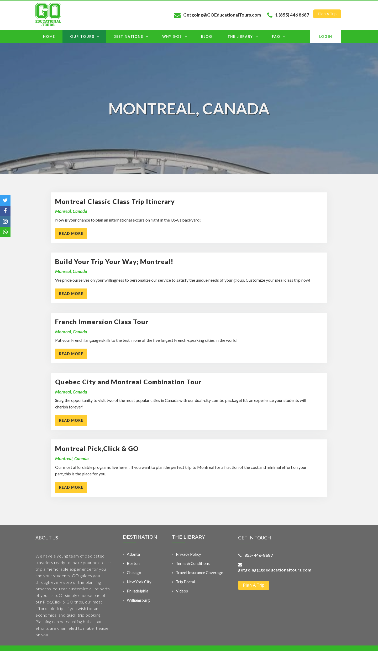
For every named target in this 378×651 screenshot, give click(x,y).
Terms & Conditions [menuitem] (193, 564)
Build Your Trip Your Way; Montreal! (114, 261)
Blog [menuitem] (206, 36)
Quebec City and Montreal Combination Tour (128, 382)
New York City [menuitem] (139, 582)
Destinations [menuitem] (130, 36)
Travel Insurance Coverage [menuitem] (199, 573)
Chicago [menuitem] (134, 573)
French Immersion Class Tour (101, 322)
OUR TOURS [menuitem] (84, 36)
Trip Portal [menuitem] (185, 582)
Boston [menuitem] (133, 564)
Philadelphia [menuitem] (137, 591)
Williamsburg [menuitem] (138, 600)
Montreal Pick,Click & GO (97, 448)
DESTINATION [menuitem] (140, 537)
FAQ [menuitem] (279, 36)
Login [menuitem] (325, 36)
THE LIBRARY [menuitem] (188, 537)
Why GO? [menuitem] (174, 36)
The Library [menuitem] (243, 36)
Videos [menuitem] (182, 591)
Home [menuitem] (49, 36)
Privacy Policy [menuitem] (188, 555)
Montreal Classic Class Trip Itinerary (115, 201)
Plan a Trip (327, 13)
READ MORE (71, 233)
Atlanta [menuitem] (133, 555)
